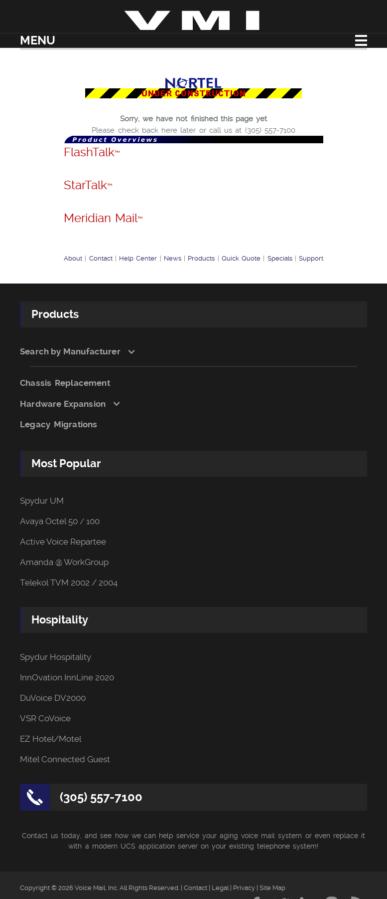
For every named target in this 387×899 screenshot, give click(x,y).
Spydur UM (42, 501)
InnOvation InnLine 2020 (67, 677)
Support (311, 258)
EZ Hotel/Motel (50, 739)
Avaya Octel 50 (49, 521)
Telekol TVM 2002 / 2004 (69, 583)
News (172, 258)
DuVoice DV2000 (53, 698)
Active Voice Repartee (63, 542)
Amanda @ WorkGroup (64, 562)
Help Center (138, 258)
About (73, 258)
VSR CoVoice (45, 718)
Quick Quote (241, 258)
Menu (37, 40)
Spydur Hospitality (55, 657)
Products (201, 258)
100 (93, 521)
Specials (279, 258)
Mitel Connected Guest (65, 759)
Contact (101, 258)
